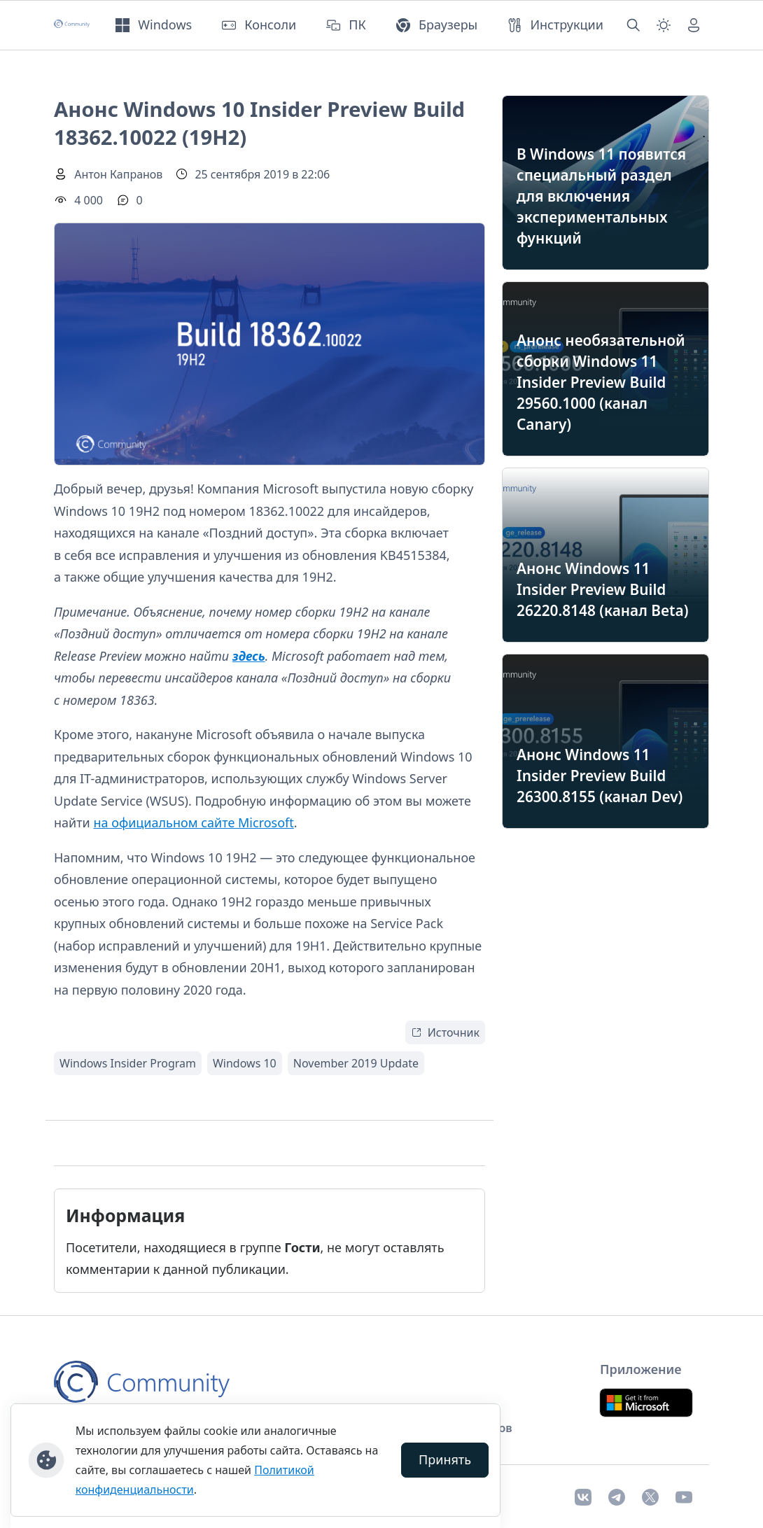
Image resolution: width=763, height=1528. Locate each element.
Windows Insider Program (127, 1063)
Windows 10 (244, 1063)
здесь (248, 655)
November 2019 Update (356, 1063)
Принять (445, 1459)
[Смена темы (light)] (664, 25)
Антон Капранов (118, 174)
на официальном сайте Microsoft (193, 822)
